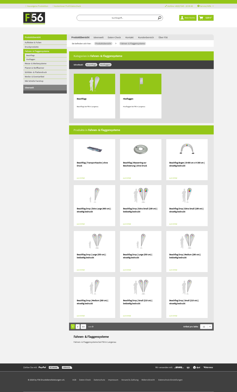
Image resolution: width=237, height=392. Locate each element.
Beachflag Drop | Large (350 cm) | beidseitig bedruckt (91, 256)
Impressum (113, 379)
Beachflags (30, 55)
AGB (74, 379)
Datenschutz (99, 379)
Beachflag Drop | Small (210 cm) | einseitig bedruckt (183, 302)
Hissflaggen (30, 59)
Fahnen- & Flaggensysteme (37, 51)
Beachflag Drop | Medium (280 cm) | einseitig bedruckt (92, 302)
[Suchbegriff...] (120, 18)
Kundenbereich (146, 37)
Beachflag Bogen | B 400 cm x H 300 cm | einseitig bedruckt (187, 164)
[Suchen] (160, 18)
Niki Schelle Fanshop (34, 81)
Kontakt (129, 37)
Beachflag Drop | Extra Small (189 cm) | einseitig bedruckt (186, 210)
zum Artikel (81, 178)
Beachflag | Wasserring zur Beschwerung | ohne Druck (135, 164)
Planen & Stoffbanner (34, 67)
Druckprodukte (32, 46)
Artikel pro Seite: (190, 326)
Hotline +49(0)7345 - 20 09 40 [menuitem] (179, 6)
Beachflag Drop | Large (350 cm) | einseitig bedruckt (137, 256)
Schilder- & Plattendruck (36, 72)
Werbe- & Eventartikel (34, 76)
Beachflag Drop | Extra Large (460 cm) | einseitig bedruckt (94, 210)
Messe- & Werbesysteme (35, 63)
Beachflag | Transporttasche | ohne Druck (92, 164)
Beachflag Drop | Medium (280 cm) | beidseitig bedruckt (185, 256)
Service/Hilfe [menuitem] (204, 6)
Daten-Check (114, 37)
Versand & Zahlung (129, 379)
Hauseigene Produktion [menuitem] (37, 6)
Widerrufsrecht (148, 379)
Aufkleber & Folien (33, 42)
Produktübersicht (33, 37)
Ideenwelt (29, 87)
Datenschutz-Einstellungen (170, 379)
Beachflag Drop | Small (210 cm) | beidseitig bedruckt (137, 302)
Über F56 (163, 37)
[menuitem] (120, 18)
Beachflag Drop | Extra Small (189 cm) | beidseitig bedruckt (140, 210)
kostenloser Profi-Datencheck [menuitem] (67, 6)
